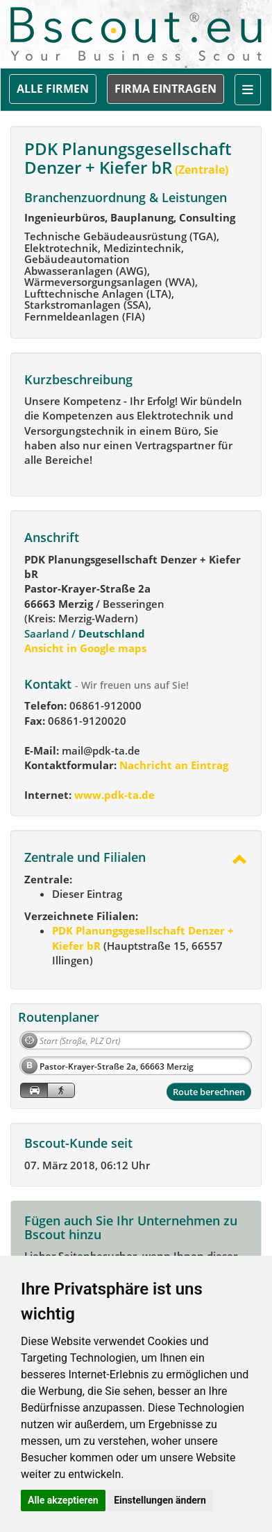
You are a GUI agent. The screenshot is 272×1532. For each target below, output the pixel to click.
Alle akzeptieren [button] (63, 1500)
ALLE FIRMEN (53, 88)
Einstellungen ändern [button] (160, 1500)
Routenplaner (58, 1017)
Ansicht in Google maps (85, 648)
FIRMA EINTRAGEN (165, 88)
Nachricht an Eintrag (172, 765)
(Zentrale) (200, 169)
